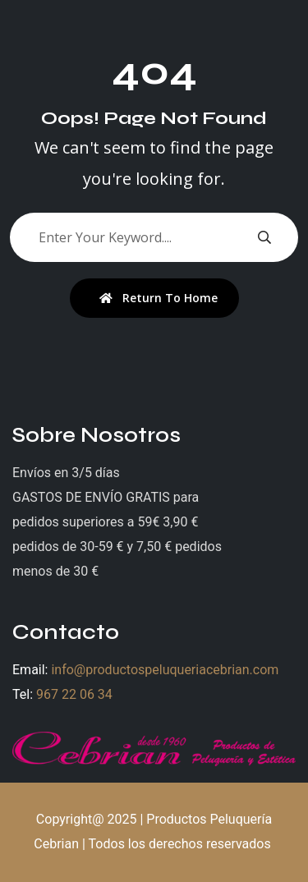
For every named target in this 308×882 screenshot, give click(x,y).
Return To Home (158, 297)
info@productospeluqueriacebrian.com (164, 670)
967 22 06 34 (74, 694)
